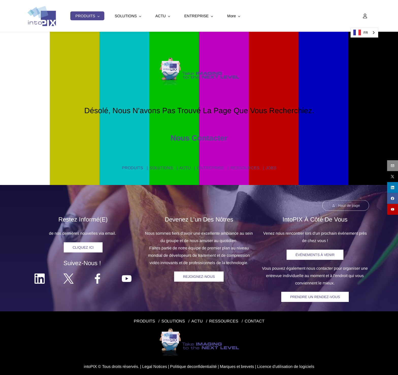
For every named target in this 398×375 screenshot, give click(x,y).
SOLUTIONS (161, 167)
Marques (228, 366)
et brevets (245, 366)
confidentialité (204, 366)
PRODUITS (132, 167)
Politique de (181, 366)
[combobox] (364, 33)
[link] (199, 59)
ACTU (185, 167)
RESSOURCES (244, 167)
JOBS (271, 167)
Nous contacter (199, 137)
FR (360, 32)
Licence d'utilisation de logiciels (285, 366)
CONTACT (254, 320)
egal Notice (154, 366)
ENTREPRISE (210, 167)
